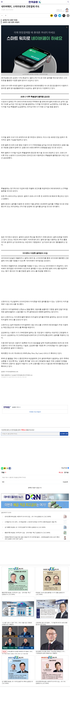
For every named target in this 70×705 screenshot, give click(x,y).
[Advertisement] (35, 123)
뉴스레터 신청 (64, 433)
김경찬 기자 (16, 407)
